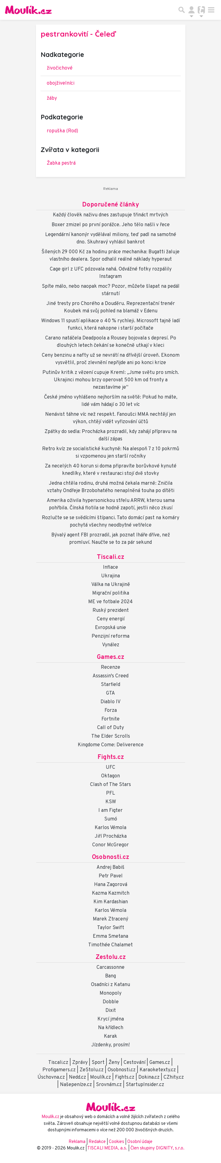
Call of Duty (110, 728)
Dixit (110, 1011)
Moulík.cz (100, 1077)
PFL (110, 793)
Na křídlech (110, 1028)
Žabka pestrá (61, 163)
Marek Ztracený (110, 919)
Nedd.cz (77, 1077)
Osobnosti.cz (110, 857)
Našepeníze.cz (76, 1085)
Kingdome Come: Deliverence (111, 745)
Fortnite (110, 719)
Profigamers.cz (59, 1070)
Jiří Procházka (111, 836)
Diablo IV (110, 702)
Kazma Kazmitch (110, 893)
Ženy (114, 1063)
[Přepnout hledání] (182, 9)
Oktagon (110, 776)
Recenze (110, 667)
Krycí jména (110, 1019)
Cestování (134, 1063)
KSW (110, 802)
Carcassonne (110, 967)
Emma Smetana (110, 936)
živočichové (60, 68)
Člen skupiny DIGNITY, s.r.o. (157, 1148)
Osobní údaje (139, 1142)
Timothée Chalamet (110, 945)
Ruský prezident (111, 611)
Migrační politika (110, 593)
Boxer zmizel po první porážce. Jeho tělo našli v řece (111, 225)
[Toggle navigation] (211, 9)
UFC (110, 767)
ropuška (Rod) (62, 131)
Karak (110, 1036)
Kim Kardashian (110, 902)
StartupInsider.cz (145, 1085)
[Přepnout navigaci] (191, 9)
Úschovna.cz (51, 1077)
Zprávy (80, 1063)
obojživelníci (60, 83)
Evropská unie (110, 628)
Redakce (97, 1142)
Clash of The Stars (110, 785)
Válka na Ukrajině (110, 585)
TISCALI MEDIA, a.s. (107, 1148)
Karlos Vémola (110, 828)
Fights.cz (110, 757)
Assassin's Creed (110, 676)
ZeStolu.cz (92, 1070)
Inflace (110, 567)
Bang (110, 976)
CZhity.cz (174, 1077)
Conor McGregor (110, 845)
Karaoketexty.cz (158, 1070)
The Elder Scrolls (110, 736)
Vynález (110, 645)
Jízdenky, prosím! (110, 1045)
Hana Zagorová (110, 885)
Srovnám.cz (109, 1085)
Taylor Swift (110, 928)
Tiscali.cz (110, 557)
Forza (111, 711)
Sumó (110, 819)
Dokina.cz (149, 1077)
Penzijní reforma (110, 636)
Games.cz (110, 657)
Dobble (111, 1002)
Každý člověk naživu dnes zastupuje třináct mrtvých (110, 215)
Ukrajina (110, 576)
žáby (52, 98)
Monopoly (110, 993)
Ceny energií (110, 619)
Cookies (116, 1142)
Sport (98, 1063)
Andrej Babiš (110, 867)
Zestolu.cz (111, 957)
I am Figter (110, 811)
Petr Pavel (111, 876)
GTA (110, 693)
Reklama (77, 1142)
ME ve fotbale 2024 (110, 602)
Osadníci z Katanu (110, 985)
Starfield (110, 685)
